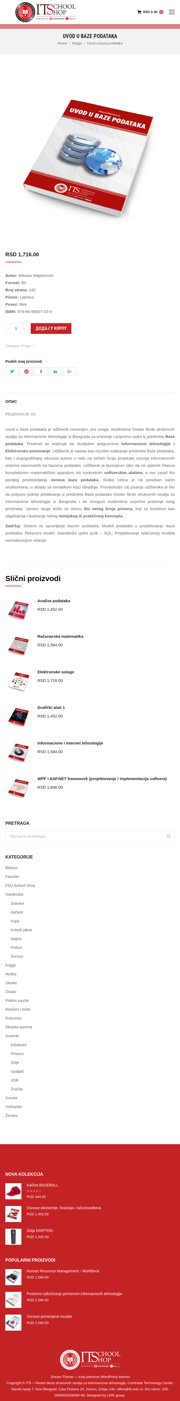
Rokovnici (13, 1018)
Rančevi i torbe (17, 1009)
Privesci (17, 1054)
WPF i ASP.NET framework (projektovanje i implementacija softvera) (102, 778)
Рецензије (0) (20, 414)
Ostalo (10, 992)
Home (62, 43)
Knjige (77, 43)
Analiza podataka (53, 600)
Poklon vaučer (17, 1000)
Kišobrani (18, 1045)
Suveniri (12, 1036)
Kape (15, 921)
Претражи (168, 836)
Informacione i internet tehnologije (70, 743)
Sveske (11, 1098)
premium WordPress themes (108, 1377)
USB (14, 1080)
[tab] (90, 398)
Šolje (15, 1062)
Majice (16, 939)
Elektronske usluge (55, 672)
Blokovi (11, 868)
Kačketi (17, 912)
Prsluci (16, 947)
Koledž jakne (21, 930)
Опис (11, 401)
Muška (10, 974)
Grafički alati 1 (51, 707)
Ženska (11, 1115)
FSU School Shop (20, 885)
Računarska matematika (60, 636)
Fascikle (12, 877)
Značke (17, 1089)
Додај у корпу (51, 328)
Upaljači (17, 1071)
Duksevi (17, 903)
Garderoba (14, 894)
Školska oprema (18, 1027)
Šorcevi (17, 956)
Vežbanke (13, 1107)
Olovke (11, 983)
